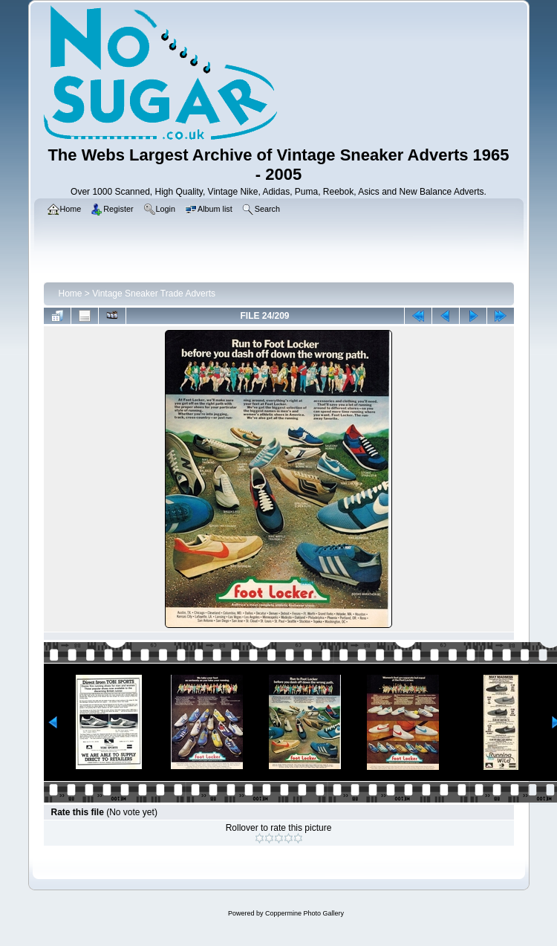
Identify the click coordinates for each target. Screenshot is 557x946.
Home (70, 293)
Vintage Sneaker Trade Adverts (153, 293)
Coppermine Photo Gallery (304, 913)
